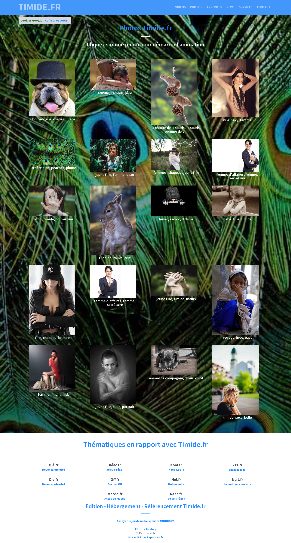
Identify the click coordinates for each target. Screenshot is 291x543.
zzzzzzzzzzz (237, 469)
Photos (196, 7)
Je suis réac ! (115, 469)
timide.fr (40, 7)
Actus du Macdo (114, 498)
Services (246, 7)
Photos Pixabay (145, 529)
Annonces (214, 7)
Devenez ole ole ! (53, 469)
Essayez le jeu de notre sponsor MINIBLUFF (145, 521)
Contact (263, 7)
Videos (180, 7)
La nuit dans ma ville (237, 484)
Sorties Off (115, 484)
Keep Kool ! (176, 469)
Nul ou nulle (176, 484)
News (230, 7)
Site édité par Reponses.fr (145, 537)
